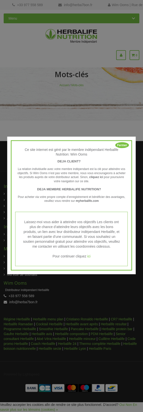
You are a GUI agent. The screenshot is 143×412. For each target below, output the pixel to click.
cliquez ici (96, 177)
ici (89, 256)
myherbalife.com (87, 201)
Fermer (122, 145)
